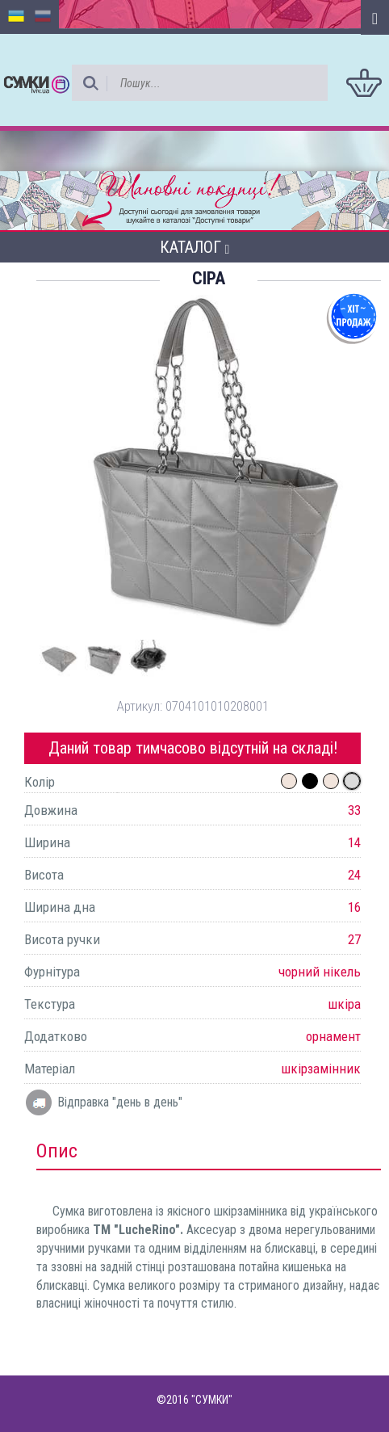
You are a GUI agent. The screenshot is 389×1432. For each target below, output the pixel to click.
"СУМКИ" (211, 1399)
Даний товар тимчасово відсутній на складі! (192, 748)
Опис (56, 1151)
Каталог (195, 247)
